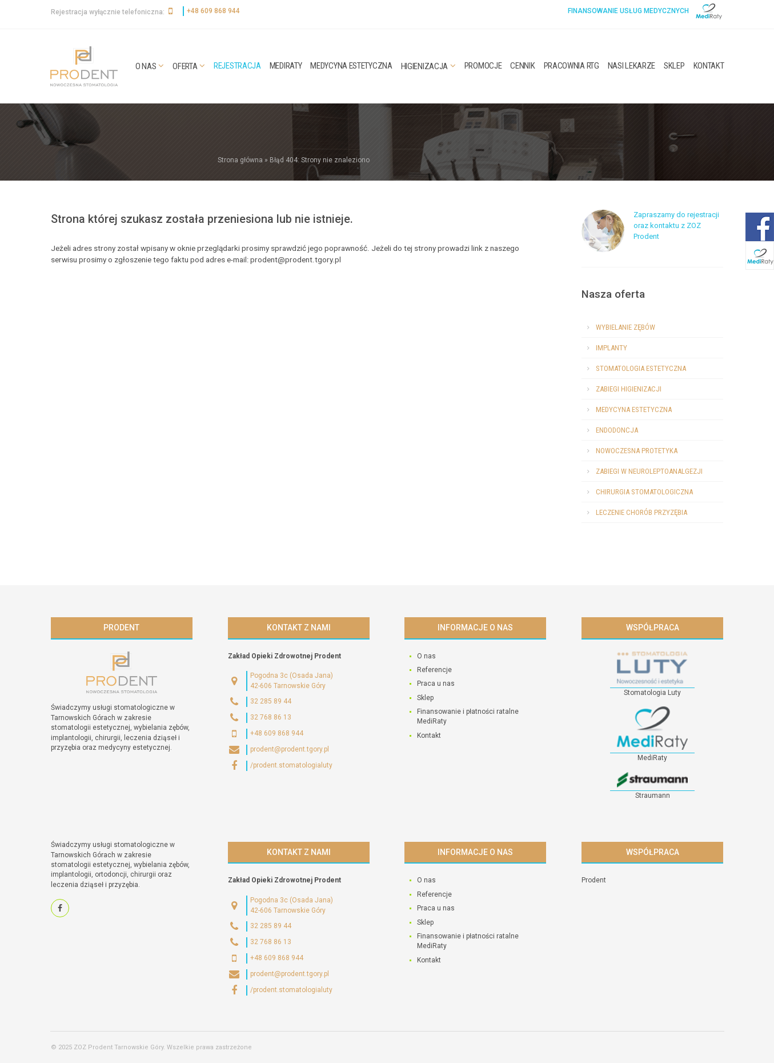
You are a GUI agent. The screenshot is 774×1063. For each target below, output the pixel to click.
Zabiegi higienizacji (628, 389)
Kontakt (708, 66)
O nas (146, 66)
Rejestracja (237, 66)
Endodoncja (617, 430)
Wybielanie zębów (625, 327)
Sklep (674, 66)
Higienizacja (424, 66)
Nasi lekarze (631, 66)
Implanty (611, 347)
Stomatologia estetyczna (641, 368)
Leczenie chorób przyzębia (641, 512)
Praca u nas (436, 684)
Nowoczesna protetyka (636, 450)
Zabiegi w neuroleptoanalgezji (649, 471)
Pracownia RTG (571, 66)
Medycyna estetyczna (351, 66)
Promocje (483, 66)
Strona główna (240, 160)
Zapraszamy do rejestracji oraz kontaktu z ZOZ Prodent (676, 225)
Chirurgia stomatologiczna (644, 491)
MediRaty (286, 66)
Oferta (185, 66)
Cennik (522, 66)
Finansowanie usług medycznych (628, 11)
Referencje (434, 670)
